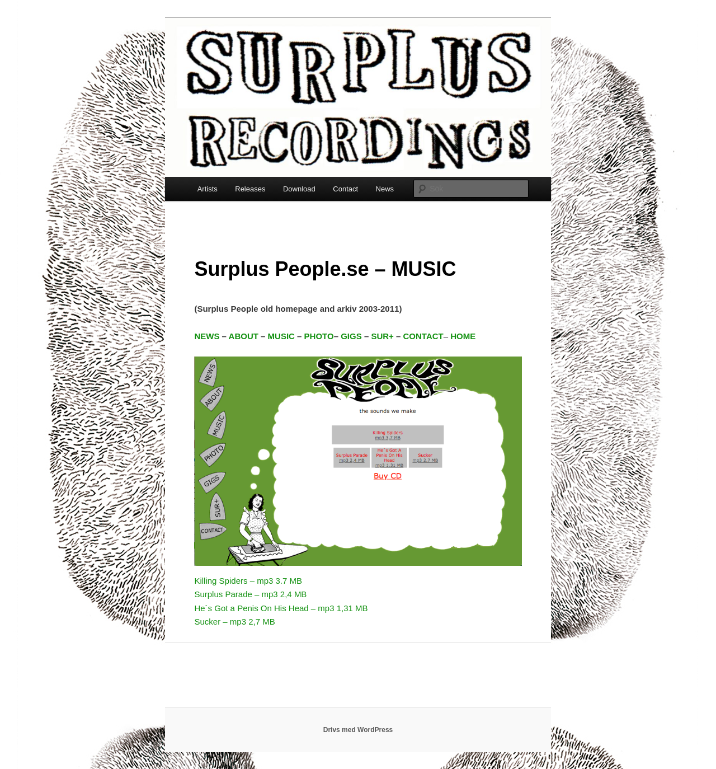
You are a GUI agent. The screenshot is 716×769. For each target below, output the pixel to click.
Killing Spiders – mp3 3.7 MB (248, 580)
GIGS (351, 336)
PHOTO (319, 336)
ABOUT (243, 336)
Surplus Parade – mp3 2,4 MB (250, 594)
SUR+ (382, 336)
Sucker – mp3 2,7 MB (234, 621)
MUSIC (281, 336)
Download (299, 189)
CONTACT (423, 336)
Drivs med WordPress (358, 730)
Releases (250, 189)
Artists (207, 189)
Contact (345, 189)
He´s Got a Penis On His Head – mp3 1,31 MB (281, 608)
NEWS (206, 336)
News (385, 189)
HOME (462, 336)
